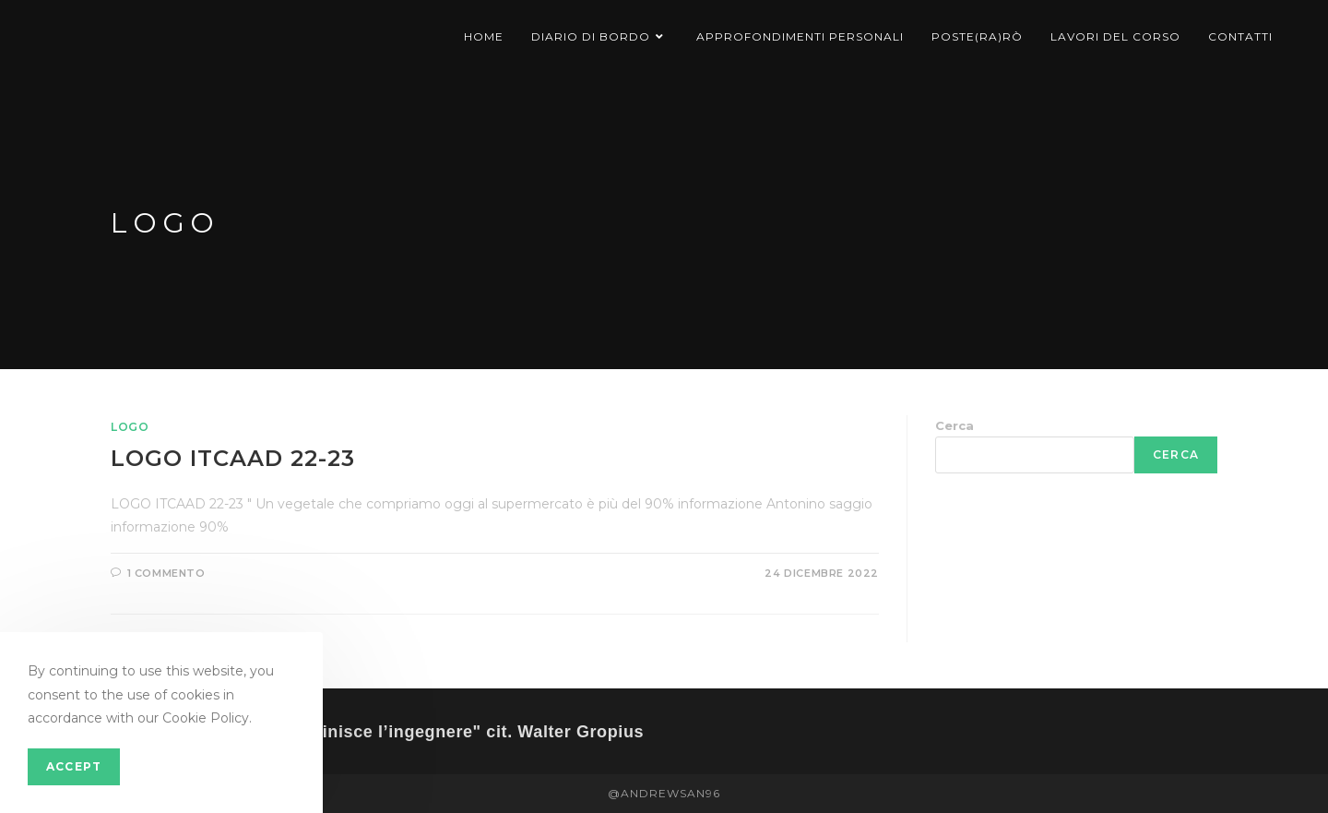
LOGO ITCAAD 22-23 (233, 458)
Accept (73, 766)
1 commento (166, 573)
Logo (129, 427)
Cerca (954, 425)
